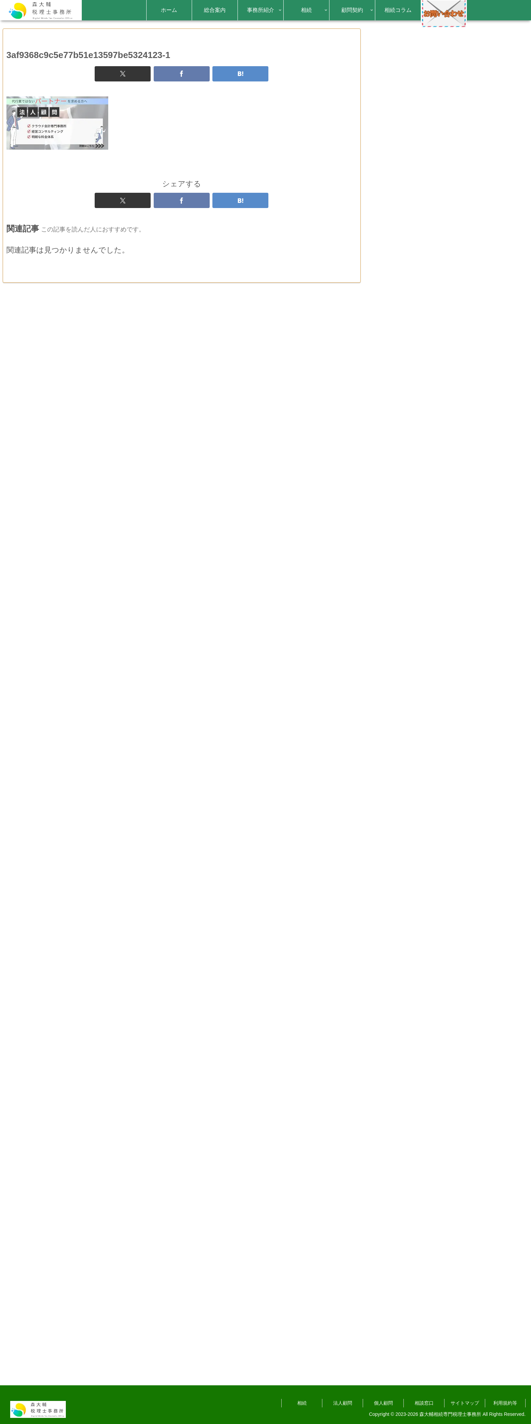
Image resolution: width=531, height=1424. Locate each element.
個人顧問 (383, 1403)
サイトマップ (465, 1403)
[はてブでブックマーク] (240, 85)
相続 (302, 1403)
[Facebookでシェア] (182, 85)
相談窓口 (424, 1403)
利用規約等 (505, 1403)
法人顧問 (342, 1403)
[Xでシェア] (123, 85)
